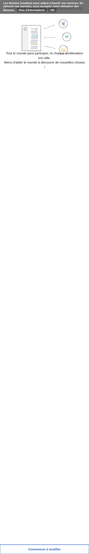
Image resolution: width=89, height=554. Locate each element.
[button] (44, 549)
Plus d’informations (32, 10)
